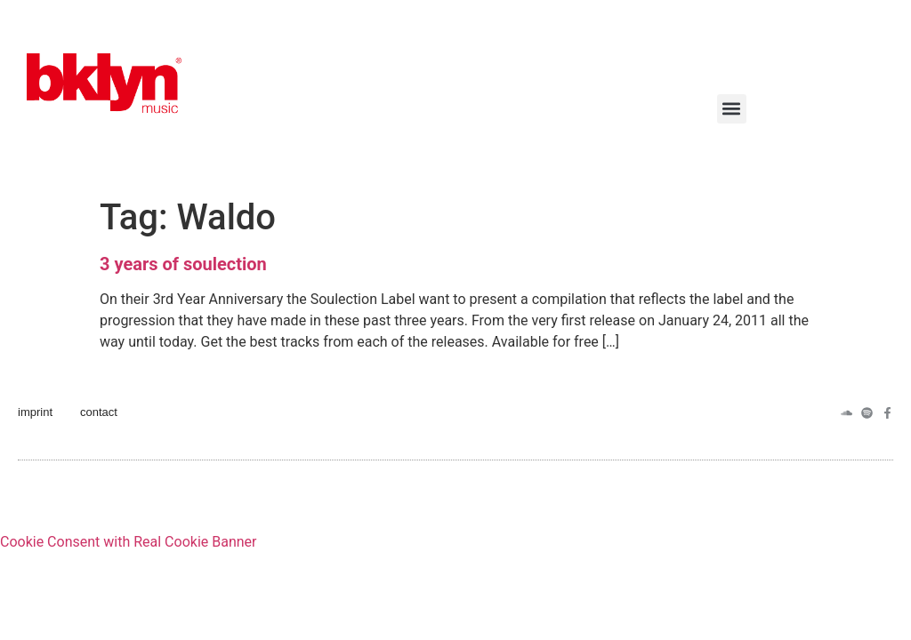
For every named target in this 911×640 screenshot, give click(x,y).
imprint (35, 412)
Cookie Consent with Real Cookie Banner (128, 541)
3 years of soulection (183, 264)
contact (98, 412)
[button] (731, 109)
